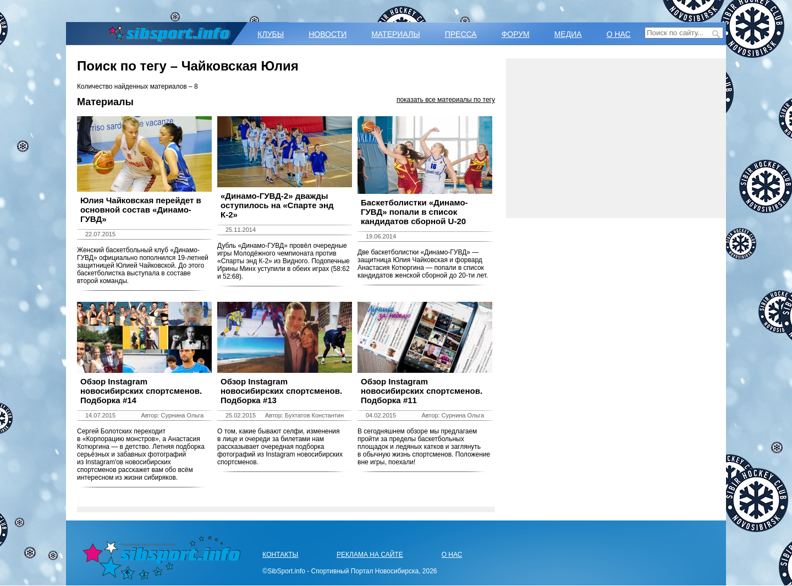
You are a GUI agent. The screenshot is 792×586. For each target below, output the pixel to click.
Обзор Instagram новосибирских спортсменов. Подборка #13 (281, 391)
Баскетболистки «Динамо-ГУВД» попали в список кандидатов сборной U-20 (414, 212)
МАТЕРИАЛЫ (395, 34)
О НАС (619, 34)
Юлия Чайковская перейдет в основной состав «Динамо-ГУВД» (140, 210)
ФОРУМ (516, 34)
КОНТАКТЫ (280, 554)
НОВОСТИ (327, 34)
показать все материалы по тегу (446, 100)
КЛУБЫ (270, 34)
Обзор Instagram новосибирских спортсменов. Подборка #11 (421, 391)
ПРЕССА (461, 34)
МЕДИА (568, 34)
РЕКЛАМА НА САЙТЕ (370, 554)
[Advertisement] (616, 138)
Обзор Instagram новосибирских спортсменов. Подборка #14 (141, 391)
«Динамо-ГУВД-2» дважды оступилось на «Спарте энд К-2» (277, 205)
